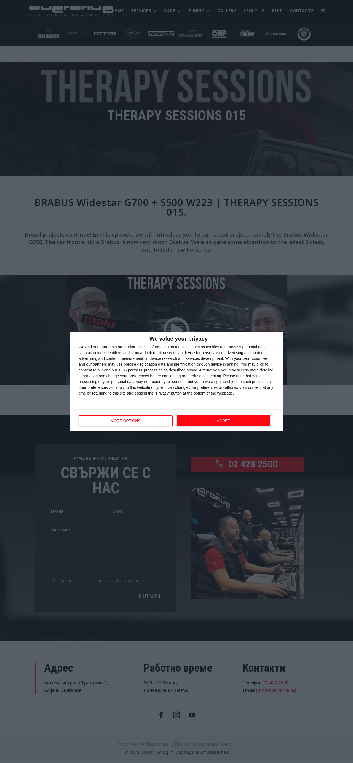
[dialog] (176, 381)
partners (107, 347)
